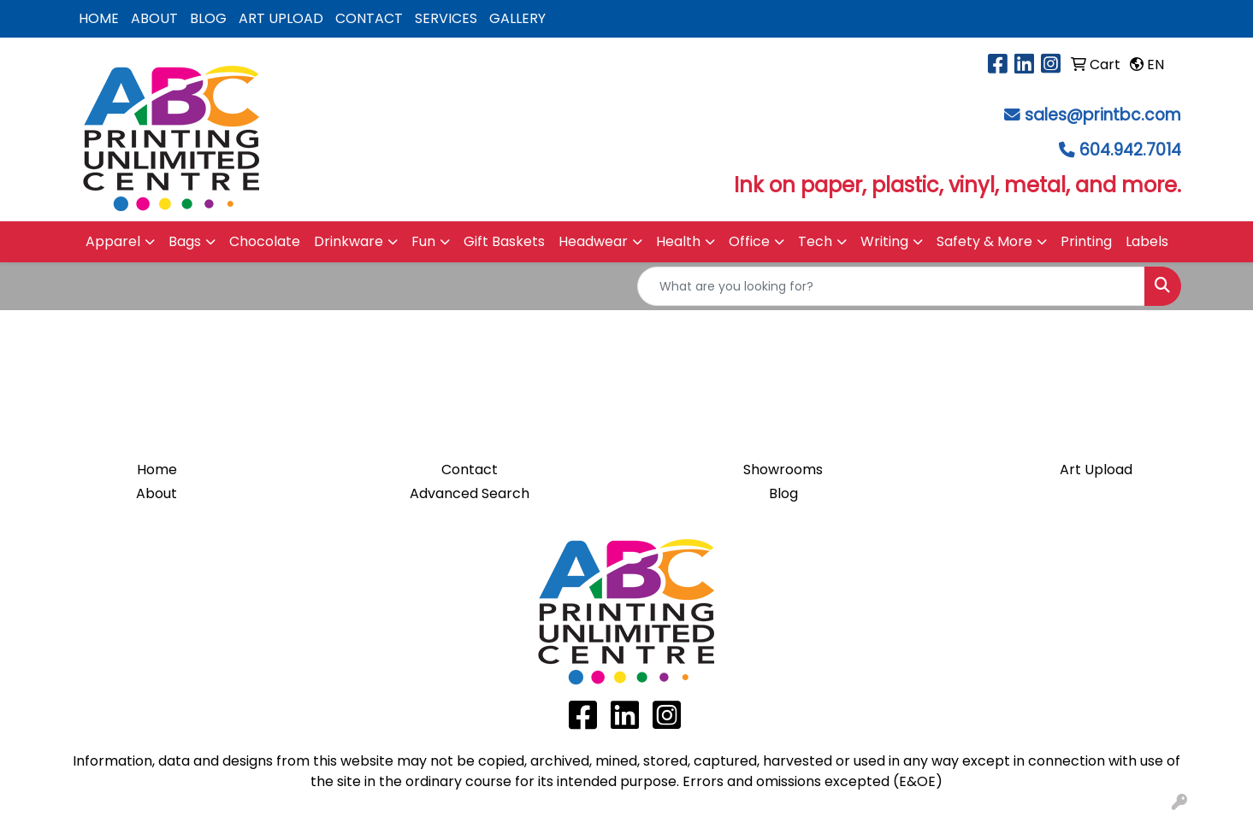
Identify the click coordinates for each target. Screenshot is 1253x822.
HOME (99, 18)
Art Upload (1096, 469)
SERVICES (446, 18)
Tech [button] (815, 241)
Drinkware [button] (348, 241)
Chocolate (264, 241)
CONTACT (369, 18)
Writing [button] (884, 241)
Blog (783, 493)
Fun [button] (423, 241)
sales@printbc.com (1103, 114)
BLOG (208, 18)
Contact (469, 469)
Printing (1086, 241)
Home (157, 469)
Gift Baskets (504, 241)
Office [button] (749, 241)
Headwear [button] (593, 241)
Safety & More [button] (984, 241)
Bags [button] (184, 241)
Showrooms (783, 469)
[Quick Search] (891, 286)
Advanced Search (469, 493)
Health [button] (678, 241)
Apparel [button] (113, 241)
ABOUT (154, 18)
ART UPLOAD (281, 18)
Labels (1147, 241)
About (156, 493)
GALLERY (517, 18)
